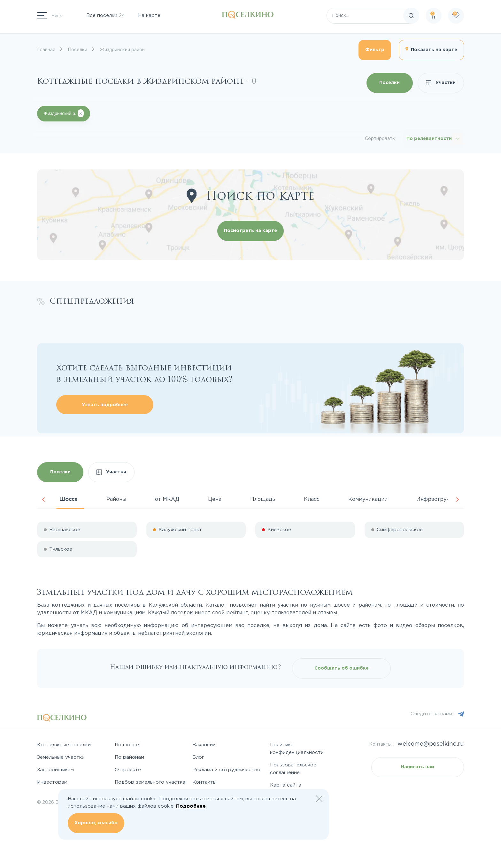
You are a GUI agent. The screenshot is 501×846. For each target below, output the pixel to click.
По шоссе (127, 745)
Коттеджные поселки (64, 745)
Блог (198, 757)
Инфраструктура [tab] (439, 499)
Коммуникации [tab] (368, 499)
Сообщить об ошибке (341, 668)
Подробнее (191, 806)
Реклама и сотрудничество (226, 770)
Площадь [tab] (262, 499)
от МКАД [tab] (167, 499)
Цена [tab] (214, 499)
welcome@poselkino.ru (430, 744)
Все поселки (105, 15)
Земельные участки (61, 757)
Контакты (204, 782)
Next (457, 499)
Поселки (389, 83)
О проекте (128, 770)
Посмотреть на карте (250, 231)
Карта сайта (285, 785)
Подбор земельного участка (150, 782)
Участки (441, 83)
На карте (149, 15)
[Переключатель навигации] (50, 15)
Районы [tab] (116, 499)
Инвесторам (52, 782)
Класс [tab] (312, 499)
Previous (43, 499)
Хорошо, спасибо (96, 823)
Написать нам (417, 767)
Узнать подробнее (105, 405)
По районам (129, 757)
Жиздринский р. (63, 113)
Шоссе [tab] (68, 499)
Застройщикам (55, 770)
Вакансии (204, 745)
